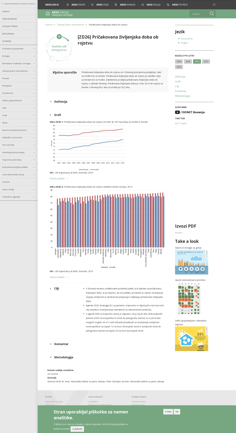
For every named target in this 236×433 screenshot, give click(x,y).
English (184, 42)
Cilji (177, 86)
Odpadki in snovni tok (12, 137)
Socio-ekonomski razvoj (13, 174)
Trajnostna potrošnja (11, 159)
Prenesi (178, 232)
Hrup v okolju (8, 189)
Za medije (6, 41)
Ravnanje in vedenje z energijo (16, 63)
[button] (214, 4)
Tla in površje (8, 144)
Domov (5, 11)
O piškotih (77, 428)
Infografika (8, 33)
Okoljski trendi (10, 26)
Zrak (4, 107)
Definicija (180, 76)
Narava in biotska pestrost (14, 130)
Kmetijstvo (7, 85)
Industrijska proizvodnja (13, 152)
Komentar (180, 91)
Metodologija (182, 96)
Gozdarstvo (7, 93)
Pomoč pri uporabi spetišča (100, 405)
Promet (5, 78)
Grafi (177, 81)
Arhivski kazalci (138, 405)
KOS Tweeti (180, 123)
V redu (168, 411)
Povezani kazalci (139, 401)
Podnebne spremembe (12, 48)
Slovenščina (187, 38)
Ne (176, 411)
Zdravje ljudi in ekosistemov (15, 71)
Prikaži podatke (57, 178)
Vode (4, 115)
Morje (5, 122)
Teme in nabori (9, 18)
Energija (6, 56)
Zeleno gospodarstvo (12, 100)
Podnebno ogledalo (11, 196)
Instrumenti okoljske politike (15, 167)
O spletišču (93, 401)
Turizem (6, 182)
